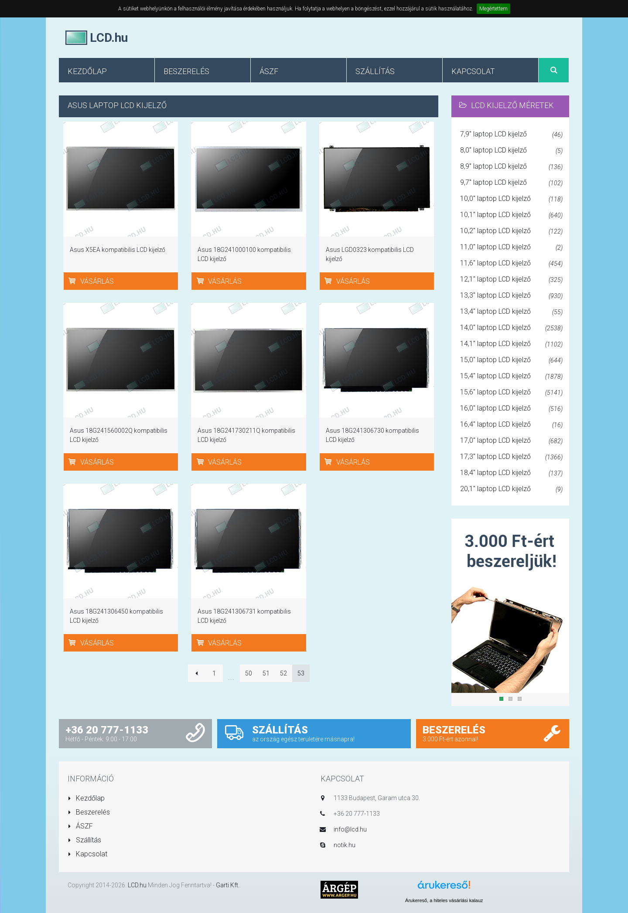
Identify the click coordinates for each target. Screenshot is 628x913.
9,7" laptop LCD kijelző (511, 183)
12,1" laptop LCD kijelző (511, 280)
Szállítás (84, 840)
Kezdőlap (86, 798)
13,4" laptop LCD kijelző (511, 312)
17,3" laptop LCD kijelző (511, 457)
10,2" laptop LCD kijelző (511, 231)
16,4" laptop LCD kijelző (511, 425)
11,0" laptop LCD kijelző (511, 247)
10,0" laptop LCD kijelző (511, 199)
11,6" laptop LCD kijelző (511, 263)
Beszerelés (89, 812)
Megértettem (493, 9)
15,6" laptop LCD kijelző (511, 392)
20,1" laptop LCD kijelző (511, 489)
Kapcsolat (87, 854)
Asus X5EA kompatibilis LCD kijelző (117, 249)
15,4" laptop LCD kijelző (511, 376)
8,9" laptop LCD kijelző (511, 167)
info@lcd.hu (350, 829)
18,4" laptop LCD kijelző (511, 473)
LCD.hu (137, 885)
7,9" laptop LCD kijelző (511, 134)
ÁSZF (80, 826)
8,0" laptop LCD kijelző (511, 151)
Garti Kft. (227, 885)
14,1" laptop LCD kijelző (511, 344)
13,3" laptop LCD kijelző (511, 296)
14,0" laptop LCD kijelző (511, 328)
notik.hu (344, 845)
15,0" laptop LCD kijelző (511, 360)
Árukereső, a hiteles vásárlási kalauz (444, 900)
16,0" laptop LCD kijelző (511, 409)
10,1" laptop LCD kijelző (511, 215)
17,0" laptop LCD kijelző (511, 441)
